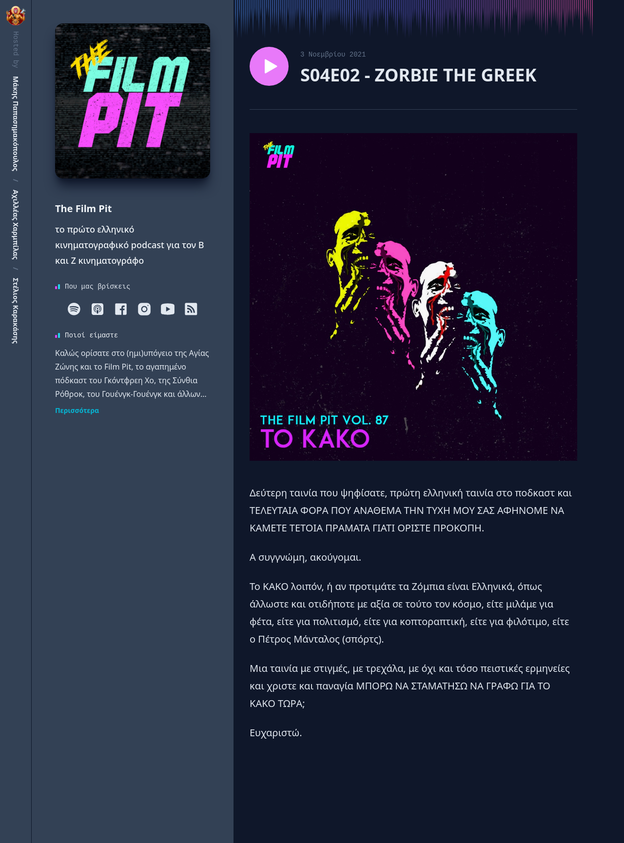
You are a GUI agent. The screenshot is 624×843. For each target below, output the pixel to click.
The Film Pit (83, 208)
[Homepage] (132, 100)
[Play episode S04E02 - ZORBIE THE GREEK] (269, 66)
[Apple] (97, 309)
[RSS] (191, 309)
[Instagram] (144, 309)
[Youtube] (168, 309)
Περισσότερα (77, 410)
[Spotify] (74, 309)
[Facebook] (121, 309)
